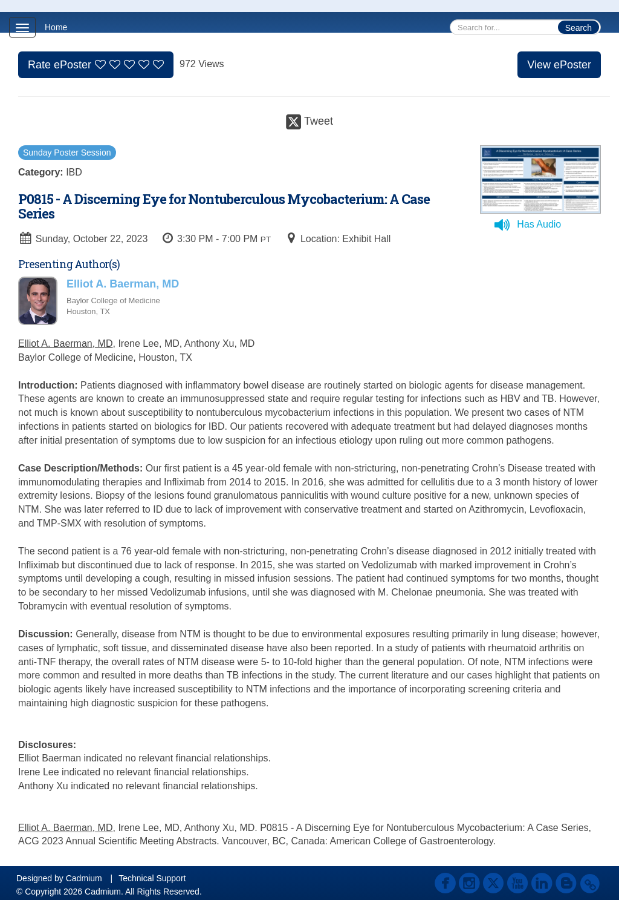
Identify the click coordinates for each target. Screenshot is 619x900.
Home (56, 27)
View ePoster (559, 65)
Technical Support (152, 878)
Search (578, 28)
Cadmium (84, 878)
